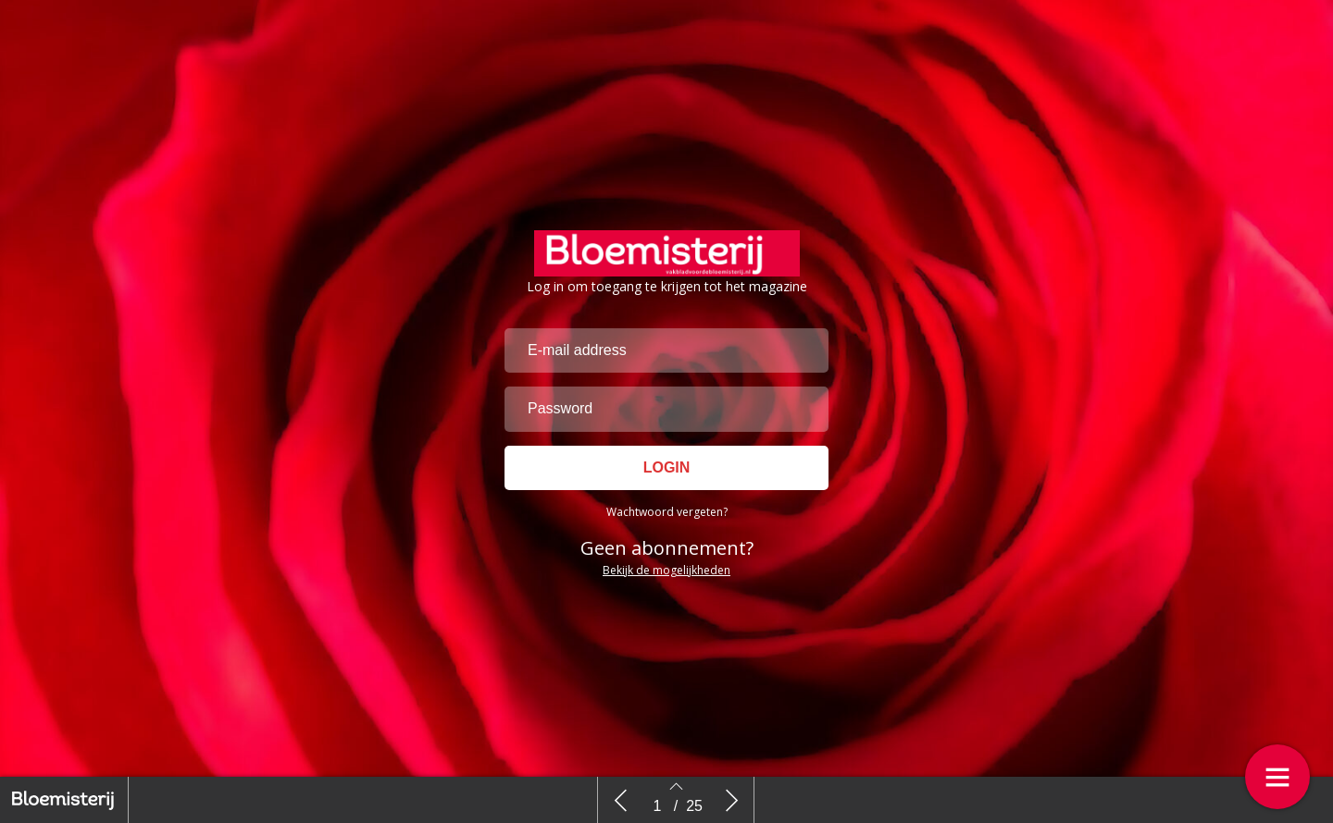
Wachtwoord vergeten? (667, 512)
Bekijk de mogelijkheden (666, 570)
